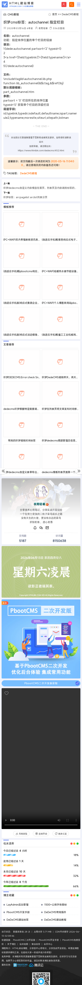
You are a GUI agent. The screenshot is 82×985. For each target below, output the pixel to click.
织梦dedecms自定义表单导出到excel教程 (27, 472)
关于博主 (11, 944)
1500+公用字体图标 (55, 904)
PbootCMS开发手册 (18, 912)
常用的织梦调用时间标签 (22, 440)
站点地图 (23, 944)
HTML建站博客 (18, 4)
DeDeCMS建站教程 (55, 919)
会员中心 (48, 944)
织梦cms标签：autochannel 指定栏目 (33, 22)
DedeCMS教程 (70, 14)
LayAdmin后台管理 (17, 904)
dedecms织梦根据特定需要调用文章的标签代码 (30, 409)
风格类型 (21, 833)
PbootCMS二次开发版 (24, 939)
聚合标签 (36, 944)
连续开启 (41, 833)
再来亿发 (60, 833)
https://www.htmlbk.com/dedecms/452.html (41, 150)
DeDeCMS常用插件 (55, 912)
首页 (54, 14)
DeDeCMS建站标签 (18, 919)
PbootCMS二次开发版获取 (51, 683)
